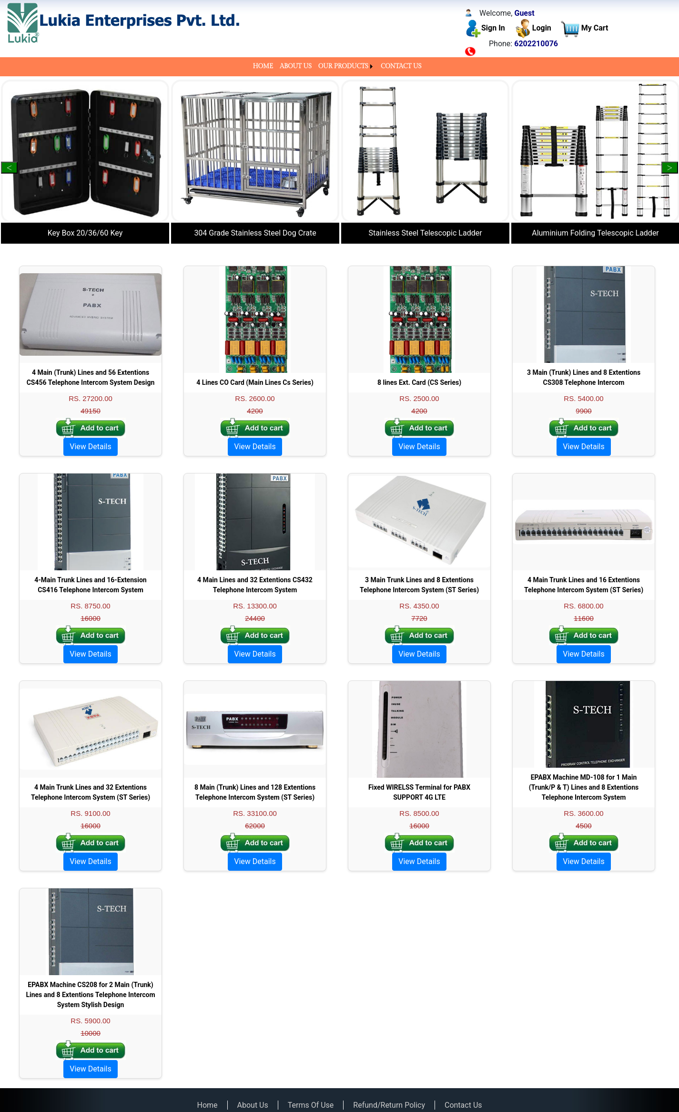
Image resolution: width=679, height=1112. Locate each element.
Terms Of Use (311, 1105)
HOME (263, 66)
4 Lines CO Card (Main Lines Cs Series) (255, 382)
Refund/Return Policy (389, 1105)
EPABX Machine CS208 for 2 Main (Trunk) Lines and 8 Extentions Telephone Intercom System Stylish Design (90, 995)
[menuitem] (263, 66)
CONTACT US (401, 66)
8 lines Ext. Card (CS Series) (419, 382)
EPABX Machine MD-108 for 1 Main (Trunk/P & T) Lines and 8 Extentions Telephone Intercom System (584, 787)
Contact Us (463, 1105)
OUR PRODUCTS (343, 66)
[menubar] (339, 66)
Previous (9, 168)
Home (207, 1105)
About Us (252, 1105)
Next (669, 168)
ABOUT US (296, 66)
